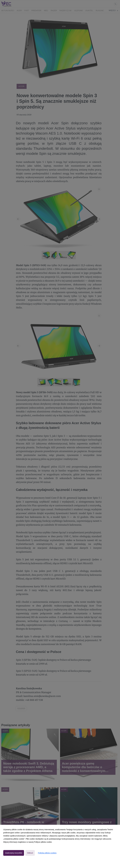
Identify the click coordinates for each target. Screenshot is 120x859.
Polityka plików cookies (47, 853)
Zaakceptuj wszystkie (13, 853)
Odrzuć (30, 853)
